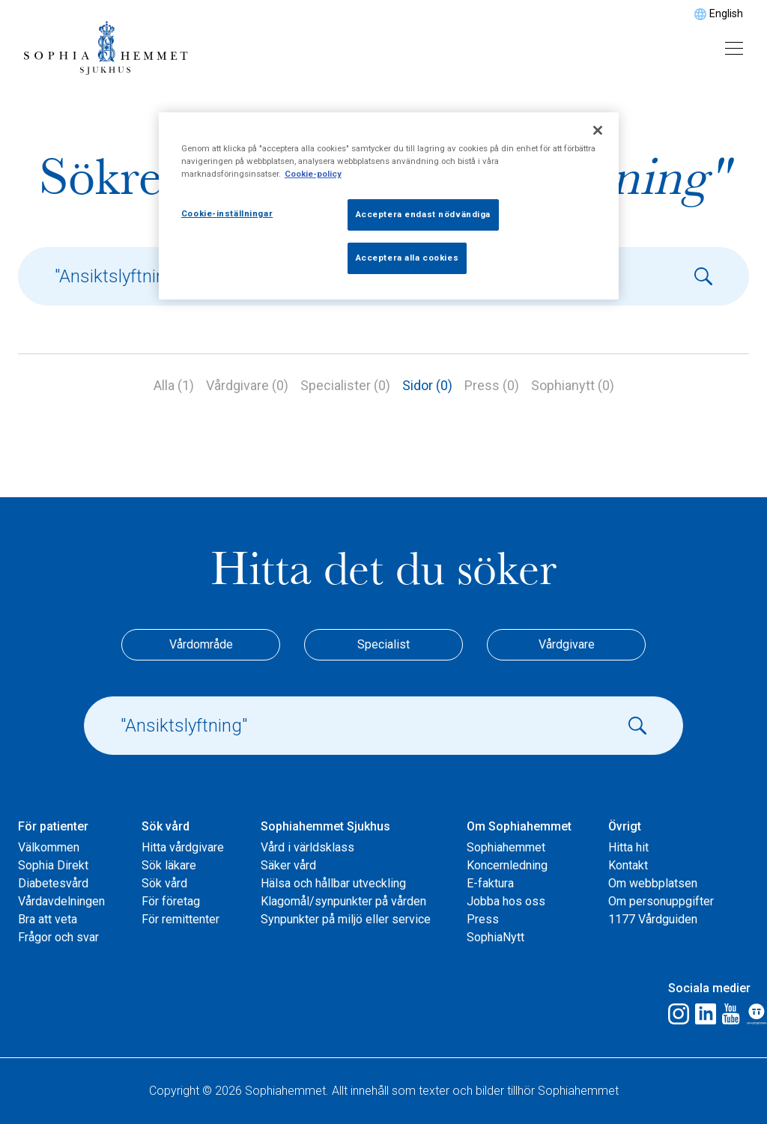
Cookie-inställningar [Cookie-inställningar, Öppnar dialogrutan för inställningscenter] (227, 213)
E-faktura (490, 883)
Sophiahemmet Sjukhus (325, 826)
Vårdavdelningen (61, 901)
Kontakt (628, 865)
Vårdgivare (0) (247, 385)
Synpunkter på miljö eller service (346, 919)
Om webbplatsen (652, 883)
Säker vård (288, 865)
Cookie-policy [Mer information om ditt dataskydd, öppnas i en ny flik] (313, 173)
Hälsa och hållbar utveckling (333, 883)
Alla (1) (174, 385)
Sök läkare (169, 865)
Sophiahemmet (506, 847)
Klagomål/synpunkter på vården (343, 901)
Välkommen (48, 847)
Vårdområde (201, 644)
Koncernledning (507, 865)
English (726, 13)
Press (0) (491, 385)
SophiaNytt (495, 937)
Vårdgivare (567, 644)
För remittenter (180, 919)
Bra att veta (47, 919)
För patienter (53, 826)
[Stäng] (597, 130)
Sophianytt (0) (572, 385)
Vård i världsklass (307, 847)
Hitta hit (628, 847)
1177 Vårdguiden (652, 919)
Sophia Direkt (53, 865)
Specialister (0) (345, 385)
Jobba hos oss (506, 901)
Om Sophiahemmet (519, 826)
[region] (389, 206)
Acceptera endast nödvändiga (423, 214)
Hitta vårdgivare (183, 847)
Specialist (383, 644)
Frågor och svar (58, 937)
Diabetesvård (53, 883)
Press (483, 919)
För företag (171, 901)
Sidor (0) (427, 385)
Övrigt (624, 826)
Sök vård (166, 826)
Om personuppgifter (661, 901)
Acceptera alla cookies (407, 257)
